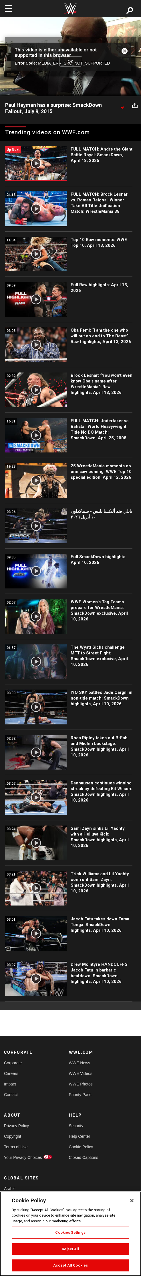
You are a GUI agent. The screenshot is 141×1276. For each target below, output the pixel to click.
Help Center (79, 1136)
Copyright (12, 1136)
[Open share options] (134, 105)
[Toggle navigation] (8, 8)
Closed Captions (83, 1157)
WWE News (79, 1063)
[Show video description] (122, 105)
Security (76, 1125)
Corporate (13, 1063)
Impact (10, 1084)
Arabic (9, 1188)
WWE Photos (81, 1084)
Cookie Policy (81, 1147)
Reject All (70, 1249)
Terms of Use (15, 1147)
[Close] (132, 1200)
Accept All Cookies (70, 1265)
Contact (11, 1094)
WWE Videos (80, 1073)
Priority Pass (80, 1094)
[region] (70, 1233)
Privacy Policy (16, 1125)
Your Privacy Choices (20, 1157)
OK (70, 61)
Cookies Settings (70, 1232)
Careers (11, 1073)
